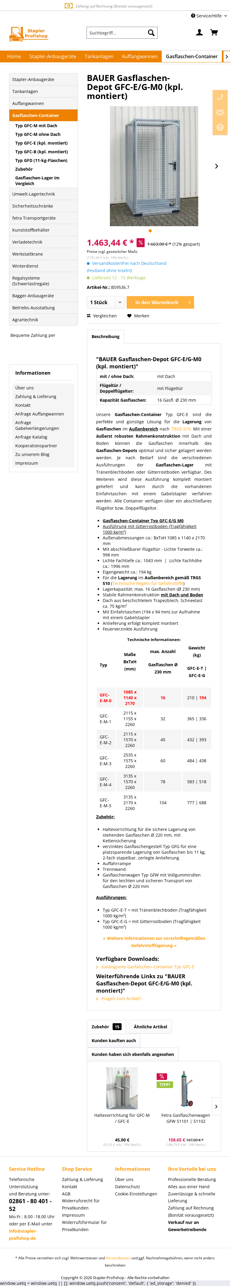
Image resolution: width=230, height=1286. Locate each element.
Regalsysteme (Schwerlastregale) (30, 280)
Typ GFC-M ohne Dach (37, 134)
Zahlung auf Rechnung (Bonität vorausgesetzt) (108, 6)
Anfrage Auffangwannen (39, 414)
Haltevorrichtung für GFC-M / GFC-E (122, 1118)
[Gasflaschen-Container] (192, 56)
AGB (66, 1194)
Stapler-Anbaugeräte (33, 79)
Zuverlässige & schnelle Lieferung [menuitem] (191, 1197)
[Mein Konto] (200, 33)
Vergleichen (102, 316)
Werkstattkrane (27, 254)
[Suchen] (151, 33)
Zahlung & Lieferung (35, 396)
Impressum (26, 463)
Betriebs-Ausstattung (33, 307)
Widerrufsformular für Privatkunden (84, 1225)
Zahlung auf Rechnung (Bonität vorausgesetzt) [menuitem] (191, 1211)
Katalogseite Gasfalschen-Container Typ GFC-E (145, 967)
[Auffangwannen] (140, 56)
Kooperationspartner (36, 445)
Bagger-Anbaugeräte (33, 295)
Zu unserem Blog (32, 454)
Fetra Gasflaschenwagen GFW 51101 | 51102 (185, 1118)
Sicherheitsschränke (32, 206)
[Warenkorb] (214, 33)
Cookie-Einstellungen (136, 1194)
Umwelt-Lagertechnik (33, 194)
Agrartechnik (25, 319)
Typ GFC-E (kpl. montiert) (41, 143)
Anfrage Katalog (31, 437)
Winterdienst (25, 266)
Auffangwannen (28, 103)
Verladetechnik (27, 242)
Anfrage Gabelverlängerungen (37, 425)
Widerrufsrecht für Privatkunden (81, 1204)
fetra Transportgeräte (34, 218)
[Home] (14, 56)
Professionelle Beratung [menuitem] (192, 1179)
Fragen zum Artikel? (118, 998)
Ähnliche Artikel (150, 1027)
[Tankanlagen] (99, 56)
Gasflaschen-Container (35, 115)
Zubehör (24, 169)
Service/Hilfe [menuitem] (207, 16)
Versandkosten (118, 1258)
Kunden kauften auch (114, 1040)
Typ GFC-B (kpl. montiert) (41, 151)
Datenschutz (127, 1186)
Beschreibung (105, 336)
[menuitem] (122, 33)
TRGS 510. (181, 429)
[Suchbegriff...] (122, 33)
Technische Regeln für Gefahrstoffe (147, 583)
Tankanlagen (25, 91)
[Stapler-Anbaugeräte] (53, 56)
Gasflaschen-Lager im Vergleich (37, 180)
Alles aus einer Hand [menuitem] (189, 1186)
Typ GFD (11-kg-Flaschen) (41, 160)
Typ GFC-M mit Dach (36, 125)
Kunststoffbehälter (31, 230)
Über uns (24, 388)
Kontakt (23, 405)
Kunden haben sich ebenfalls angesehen (133, 1054)
